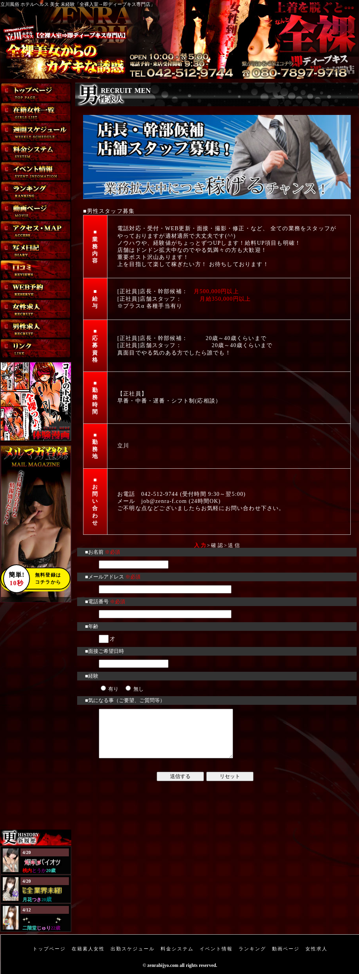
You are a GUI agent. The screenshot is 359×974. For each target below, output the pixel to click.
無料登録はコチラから (32, 578)
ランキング (252, 949)
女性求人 (316, 949)
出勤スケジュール (133, 949)
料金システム (177, 949)
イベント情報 (216, 949)
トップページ (49, 949)
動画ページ (286, 949)
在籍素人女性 (88, 949)
